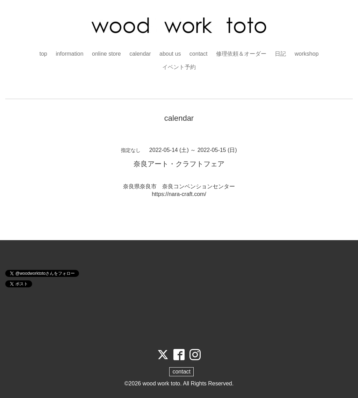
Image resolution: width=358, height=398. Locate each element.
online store (106, 54)
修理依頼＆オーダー (241, 54)
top (43, 54)
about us (170, 54)
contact (198, 54)
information (69, 54)
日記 (280, 54)
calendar (140, 54)
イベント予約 (179, 67)
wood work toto (161, 383)
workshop (306, 54)
